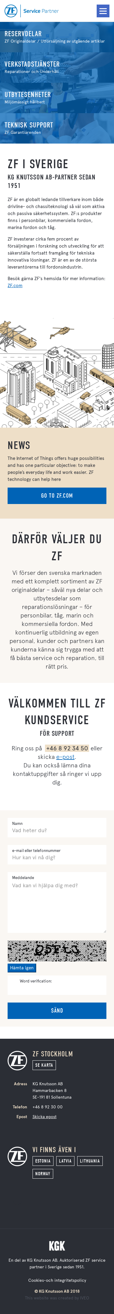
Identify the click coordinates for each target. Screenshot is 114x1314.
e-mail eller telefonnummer (36, 850)
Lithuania (90, 1161)
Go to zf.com (57, 495)
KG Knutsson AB (42, 1260)
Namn (17, 823)
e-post (65, 756)
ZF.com (15, 285)
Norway (42, 1174)
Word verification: (36, 981)
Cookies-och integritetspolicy (57, 1280)
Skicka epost (45, 1116)
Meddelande (23, 877)
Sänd (57, 1010)
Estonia (43, 1161)
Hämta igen (22, 968)
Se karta (44, 1065)
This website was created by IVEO (57, 1298)
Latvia (65, 1161)
